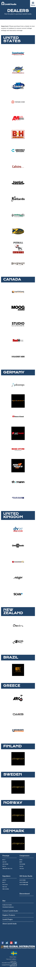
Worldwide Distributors (8, 907)
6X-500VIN (5, 864)
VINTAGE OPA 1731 (7, 868)
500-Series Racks (25, 876)
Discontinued (24, 894)
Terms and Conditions (11, 959)
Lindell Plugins (7, 919)
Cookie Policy (13, 961)
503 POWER (22, 880)
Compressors (24, 856)
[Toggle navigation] (32, 3)
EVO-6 (4, 866)
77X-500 (21, 868)
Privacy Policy (13, 957)
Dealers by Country (7, 905)
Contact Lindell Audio (10, 911)
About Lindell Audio (9, 924)
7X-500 (21, 866)
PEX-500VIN (5, 889)
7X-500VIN (22, 864)
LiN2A (20, 859)
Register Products (8, 915)
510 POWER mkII (23, 884)
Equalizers (6, 876)
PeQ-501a (5, 884)
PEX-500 (4, 887)
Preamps (5, 856)
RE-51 (3, 859)
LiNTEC (4, 880)
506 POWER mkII (23, 882)
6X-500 (4, 862)
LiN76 (20, 862)
